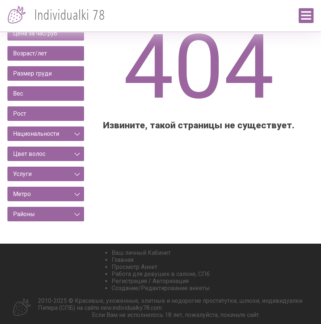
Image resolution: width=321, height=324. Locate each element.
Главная (123, 259)
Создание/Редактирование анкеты (161, 288)
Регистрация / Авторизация (150, 281)
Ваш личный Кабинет (141, 252)
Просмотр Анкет (134, 266)
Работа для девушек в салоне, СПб (161, 274)
